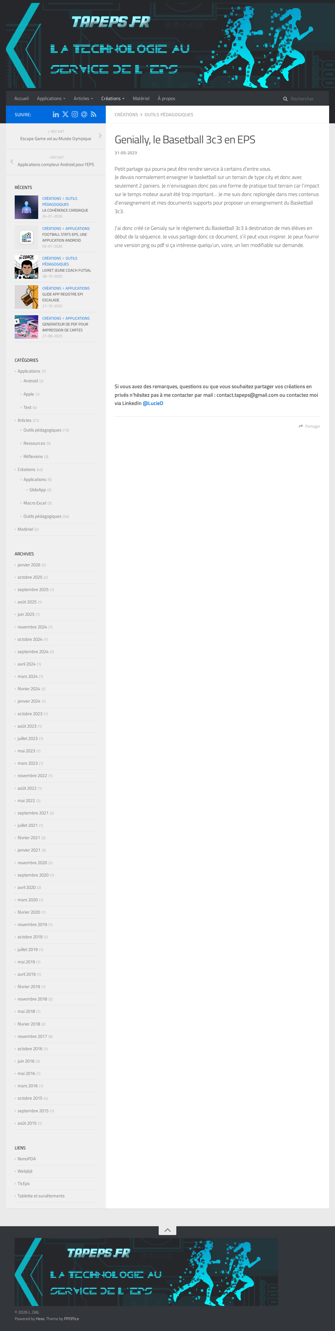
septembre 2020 (33, 875)
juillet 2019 (28, 949)
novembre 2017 (32, 1036)
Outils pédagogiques (169, 114)
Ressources (34, 443)
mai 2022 (26, 800)
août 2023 (27, 726)
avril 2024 (27, 663)
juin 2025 (26, 614)
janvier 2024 (29, 701)
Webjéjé (25, 1171)
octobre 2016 (30, 1048)
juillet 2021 (28, 825)
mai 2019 (26, 961)
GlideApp (37, 489)
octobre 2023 (30, 713)
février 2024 (29, 688)
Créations (110, 98)
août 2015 (27, 1123)
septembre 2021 (33, 812)
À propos (166, 98)
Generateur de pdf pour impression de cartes (65, 327)
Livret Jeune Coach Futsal (66, 270)
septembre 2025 (33, 589)
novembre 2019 (32, 924)
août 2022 (27, 788)
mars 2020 (28, 899)
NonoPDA (27, 1158)
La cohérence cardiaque (65, 210)
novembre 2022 (32, 775)
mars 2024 (28, 676)
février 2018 (29, 1023)
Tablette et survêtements (41, 1195)
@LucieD (153, 403)
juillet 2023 (28, 738)
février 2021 (29, 837)
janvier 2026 (29, 564)
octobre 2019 (30, 936)
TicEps (24, 1183)
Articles (81, 98)
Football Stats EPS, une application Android (64, 237)
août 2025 (27, 601)
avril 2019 (27, 974)
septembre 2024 (33, 651)
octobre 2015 (30, 1098)
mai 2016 (26, 1073)
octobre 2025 (30, 577)
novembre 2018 (32, 998)
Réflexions (33, 456)
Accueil (21, 98)
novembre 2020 (32, 862)
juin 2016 (26, 1061)
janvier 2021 (29, 850)
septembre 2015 (33, 1110)
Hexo (40, 1318)
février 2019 (29, 986)
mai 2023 (26, 750)
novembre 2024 (32, 626)
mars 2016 (28, 1085)
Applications (49, 98)
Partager (309, 426)
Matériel (141, 98)
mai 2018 (26, 1011)
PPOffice (71, 1318)
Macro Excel (35, 502)
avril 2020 (27, 887)
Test (27, 407)
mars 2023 (28, 763)
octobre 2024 (30, 639)
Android (31, 380)
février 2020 (29, 912)
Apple (29, 394)
